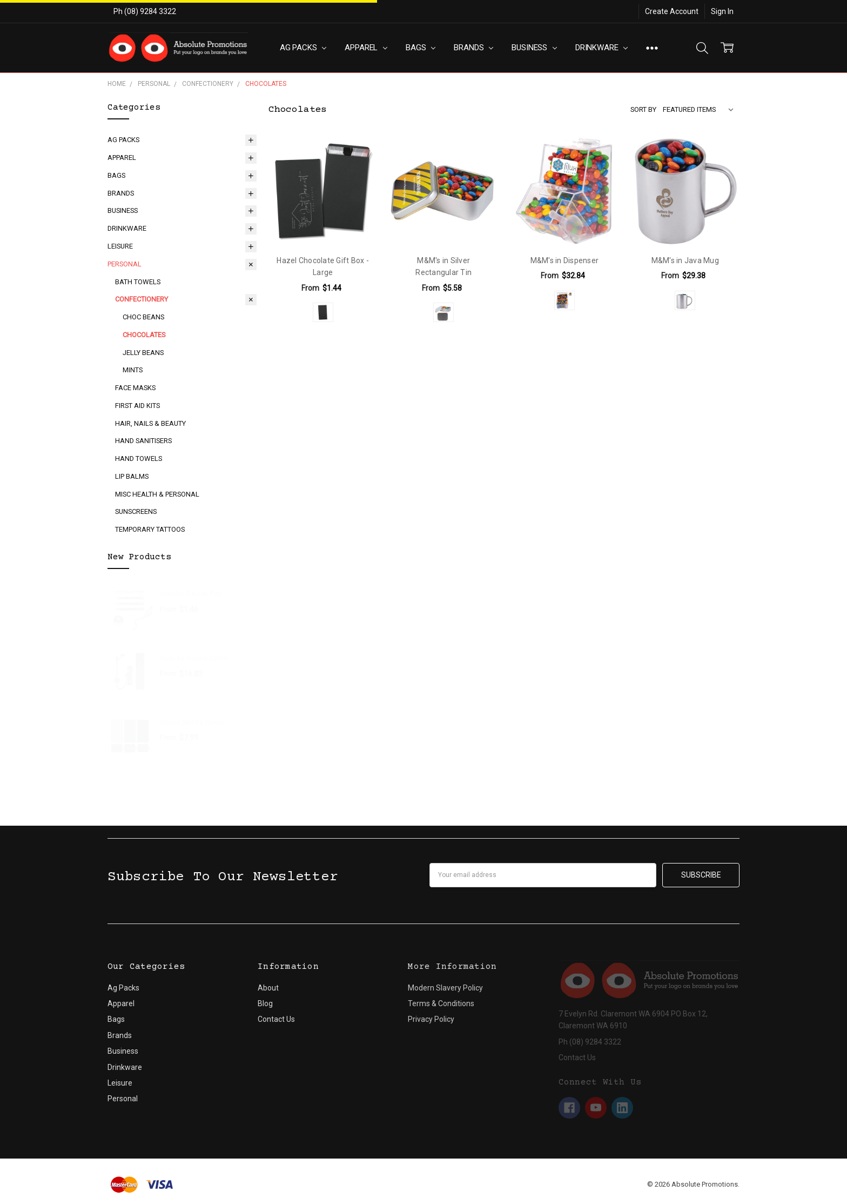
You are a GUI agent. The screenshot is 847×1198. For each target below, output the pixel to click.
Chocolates (144, 335)
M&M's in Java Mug (685, 260)
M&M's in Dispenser (564, 260)
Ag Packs (303, 47)
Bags (420, 47)
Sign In (722, 11)
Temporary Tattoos (150, 529)
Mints (133, 370)
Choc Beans (143, 317)
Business (534, 47)
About (268, 987)
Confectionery (141, 299)
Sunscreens (136, 511)
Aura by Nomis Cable (194, 658)
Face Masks (135, 388)
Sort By (643, 109)
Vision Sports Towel (192, 722)
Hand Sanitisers (143, 441)
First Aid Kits (137, 405)
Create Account (671, 11)
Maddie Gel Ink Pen (191, 594)
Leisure (120, 246)
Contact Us (276, 1019)
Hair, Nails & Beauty (150, 423)
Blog (265, 1003)
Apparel (366, 47)
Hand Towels (138, 458)
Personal (124, 264)
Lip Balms (132, 476)
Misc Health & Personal (157, 494)
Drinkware (601, 47)
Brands (473, 47)
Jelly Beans (143, 353)
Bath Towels (137, 282)
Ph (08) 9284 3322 (144, 11)
